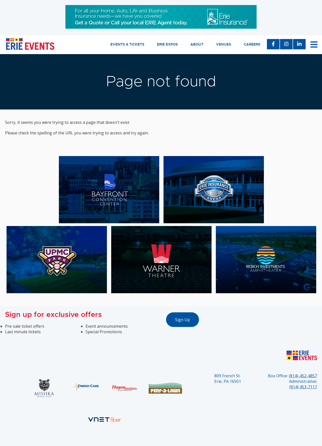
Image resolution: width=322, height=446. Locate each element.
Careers (252, 44)
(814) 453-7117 (303, 387)
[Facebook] (273, 44)
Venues (223, 44)
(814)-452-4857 (303, 376)
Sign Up (182, 319)
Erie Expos (167, 44)
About (197, 44)
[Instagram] (286, 44)
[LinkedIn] (299, 44)
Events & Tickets (127, 44)
